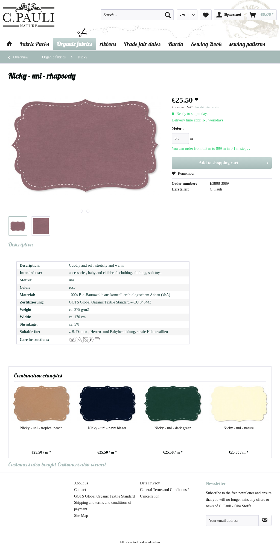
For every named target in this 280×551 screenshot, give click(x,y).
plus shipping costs (206, 107)
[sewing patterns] (247, 44)
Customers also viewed (81, 464)
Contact (80, 490)
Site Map (81, 516)
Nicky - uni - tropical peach (41, 428)
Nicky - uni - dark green (172, 428)
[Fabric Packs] (34, 44)
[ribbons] (108, 44)
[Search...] (137, 14)
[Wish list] (206, 14)
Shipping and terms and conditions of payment (103, 506)
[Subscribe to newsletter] (265, 520)
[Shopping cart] (262, 14)
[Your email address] (232, 520)
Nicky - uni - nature (239, 428)
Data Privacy (150, 483)
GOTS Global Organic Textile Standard (104, 496)
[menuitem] (137, 17)
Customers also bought (32, 464)
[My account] (229, 14)
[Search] (168, 14)
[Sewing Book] (206, 44)
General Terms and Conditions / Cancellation (164, 493)
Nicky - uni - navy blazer (107, 428)
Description (20, 244)
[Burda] (175, 44)
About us (81, 483)
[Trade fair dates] (142, 44)
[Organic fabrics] (74, 44)
